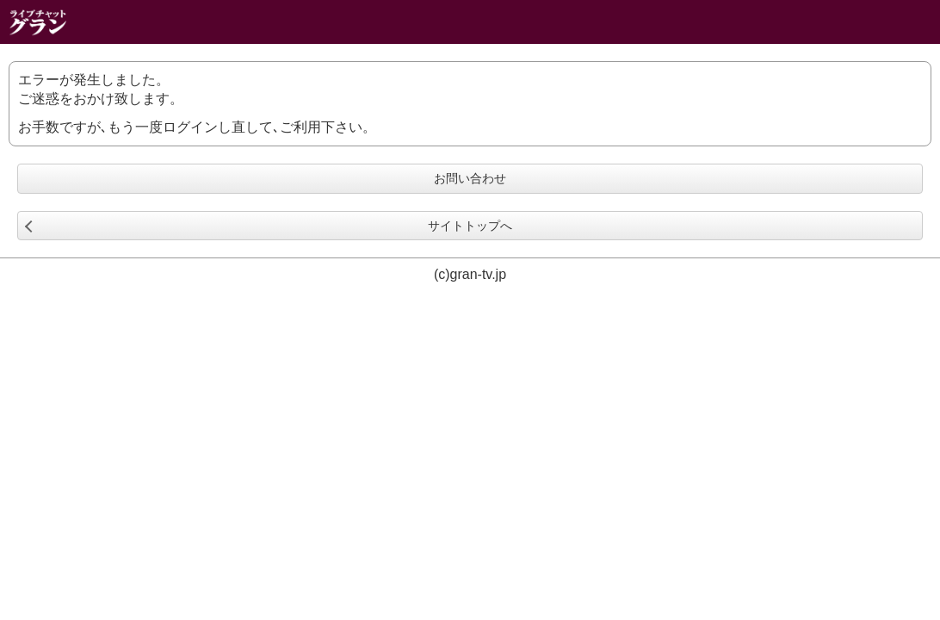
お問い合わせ (470, 178)
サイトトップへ (470, 225)
